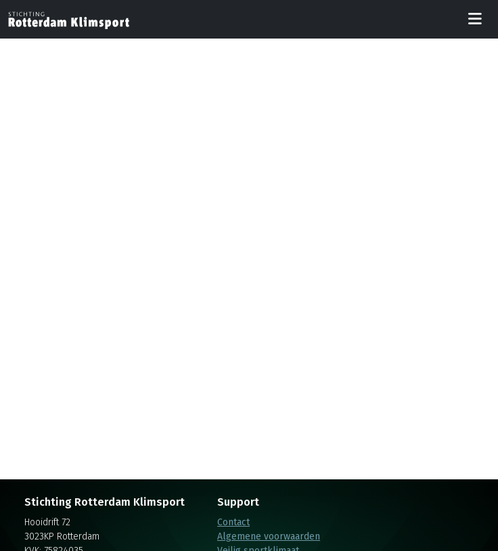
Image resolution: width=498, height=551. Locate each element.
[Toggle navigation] (475, 19)
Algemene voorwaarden (268, 536)
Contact (233, 522)
